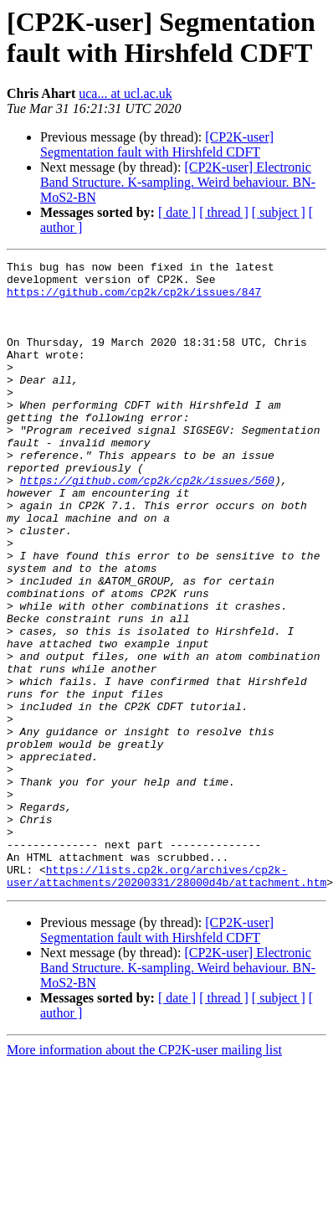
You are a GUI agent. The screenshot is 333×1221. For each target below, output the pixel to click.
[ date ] (177, 212)
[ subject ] (278, 212)
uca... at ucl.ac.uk (125, 93)
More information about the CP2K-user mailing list (144, 1175)
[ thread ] (223, 212)
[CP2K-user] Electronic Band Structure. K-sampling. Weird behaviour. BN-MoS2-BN (177, 182)
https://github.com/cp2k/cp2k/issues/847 (134, 299)
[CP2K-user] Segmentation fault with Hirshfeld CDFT (157, 144)
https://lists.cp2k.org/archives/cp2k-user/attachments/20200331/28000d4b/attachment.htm (166, 1000)
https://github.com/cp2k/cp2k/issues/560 (147, 525)
